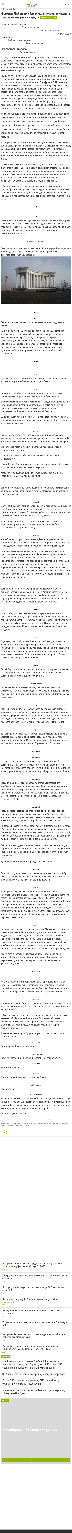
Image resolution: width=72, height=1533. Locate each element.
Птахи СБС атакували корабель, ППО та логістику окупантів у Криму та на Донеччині (30, 1382)
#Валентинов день (7, 1124)
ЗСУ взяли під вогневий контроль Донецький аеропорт (33, 1374)
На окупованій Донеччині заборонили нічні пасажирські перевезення (31, 1312)
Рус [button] (65, 4)
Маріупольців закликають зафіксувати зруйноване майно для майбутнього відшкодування (33, 1335)
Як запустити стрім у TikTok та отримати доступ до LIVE (30, 1299)
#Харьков (65, 1124)
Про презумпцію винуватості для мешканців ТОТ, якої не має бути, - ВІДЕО (33, 1288)
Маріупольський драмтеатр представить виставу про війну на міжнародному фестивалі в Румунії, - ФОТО (33, 1265)
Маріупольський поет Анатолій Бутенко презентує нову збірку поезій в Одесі (33, 1391)
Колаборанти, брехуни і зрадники (29, 1430)
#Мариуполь (11, 1126)
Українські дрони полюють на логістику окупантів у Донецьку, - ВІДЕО (34, 1324)
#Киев (46, 1124)
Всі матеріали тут (36, 1460)
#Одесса (27, 1126)
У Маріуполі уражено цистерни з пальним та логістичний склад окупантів (34, 1277)
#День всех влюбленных (22, 1124)
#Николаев (19, 1126)
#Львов (3, 1126)
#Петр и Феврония (37, 1124)
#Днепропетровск (55, 1124)
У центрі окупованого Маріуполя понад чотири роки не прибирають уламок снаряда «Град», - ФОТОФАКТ (30, 1347)
